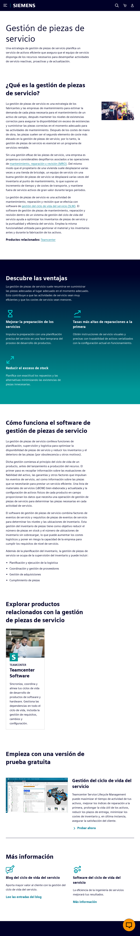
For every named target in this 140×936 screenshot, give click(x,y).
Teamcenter (48, 239)
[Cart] (125, 5)
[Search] (117, 5)
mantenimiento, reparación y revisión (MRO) (38, 163)
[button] (84, 828)
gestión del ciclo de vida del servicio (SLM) (48, 206)
